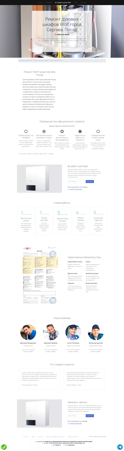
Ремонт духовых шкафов (41, 60)
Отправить (90, 181)
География (49, 2)
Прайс (76, 2)
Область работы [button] (72, 436)
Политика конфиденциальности (55, 436)
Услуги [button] (40, 2)
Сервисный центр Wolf (25, 60)
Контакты (83, 2)
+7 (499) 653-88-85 (62, 35)
